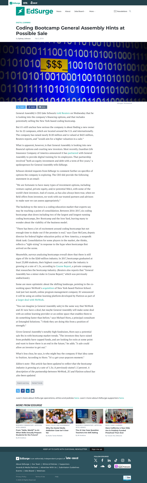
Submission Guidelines (69, 467)
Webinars (41, 471)
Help (56, 477)
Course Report (63, 266)
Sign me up (97, 449)
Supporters (64, 464)
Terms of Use (40, 477)
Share (31, 107)
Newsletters (120, 11)
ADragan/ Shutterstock (124, 103)
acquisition (48, 288)
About (67, 11)
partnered (73, 152)
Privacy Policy (21, 477)
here (76, 398)
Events (19, 471)
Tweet (21, 107)
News (58, 11)
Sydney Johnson (24, 39)
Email (42, 107)
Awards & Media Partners (27, 467)
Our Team (36, 464)
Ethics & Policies (50, 464)
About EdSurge (22, 464)
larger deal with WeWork (31, 299)
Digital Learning (23, 23)
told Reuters (63, 113)
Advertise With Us (49, 467)
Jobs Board (29, 471)
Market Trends (37, 383)
